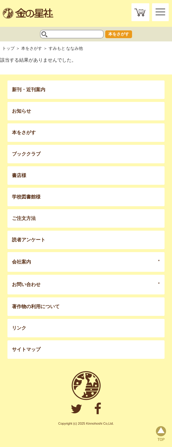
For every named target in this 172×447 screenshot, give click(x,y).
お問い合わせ (26, 284)
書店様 (19, 175)
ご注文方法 (24, 218)
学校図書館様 (26, 196)
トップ (8, 48)
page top (161, 433)
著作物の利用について (36, 306)
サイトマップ (26, 349)
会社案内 (21, 261)
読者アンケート (28, 239)
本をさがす (118, 34)
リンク (19, 327)
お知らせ (21, 111)
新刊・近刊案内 (28, 89)
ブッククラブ (26, 153)
